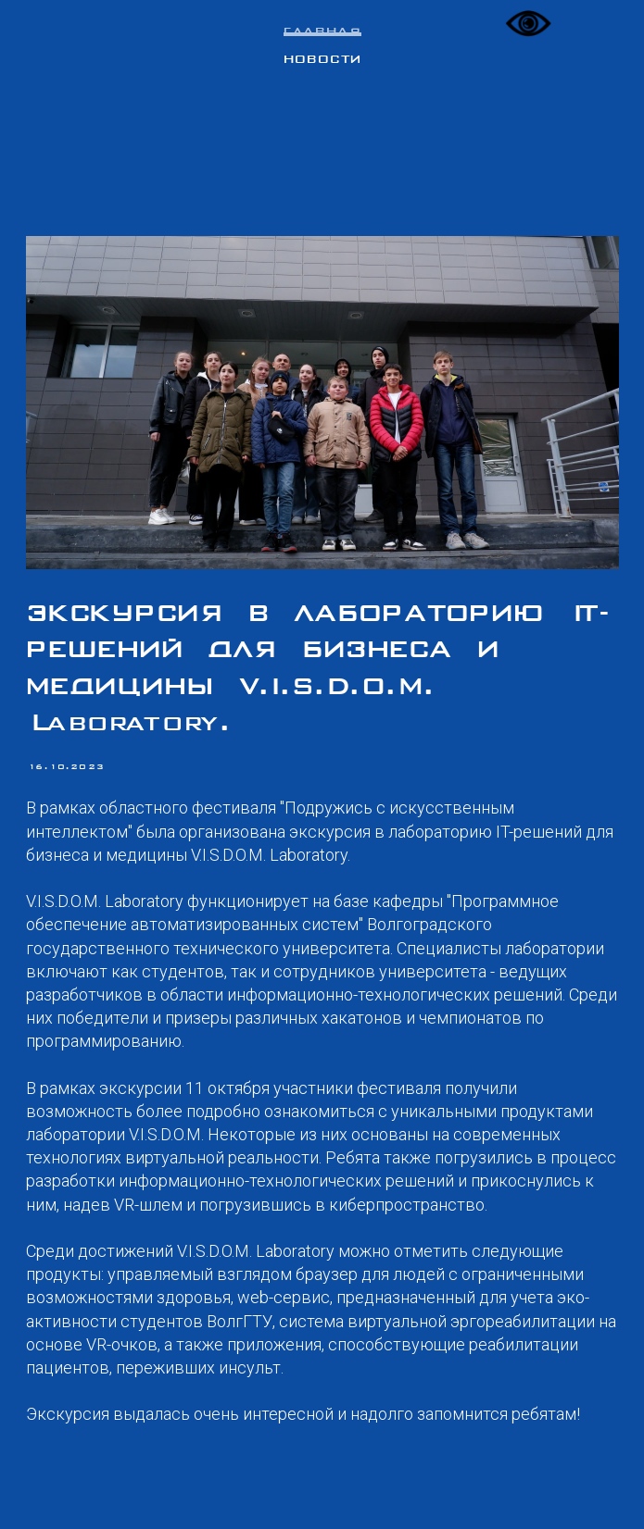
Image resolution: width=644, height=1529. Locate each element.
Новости (322, 60)
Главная (322, 32)
